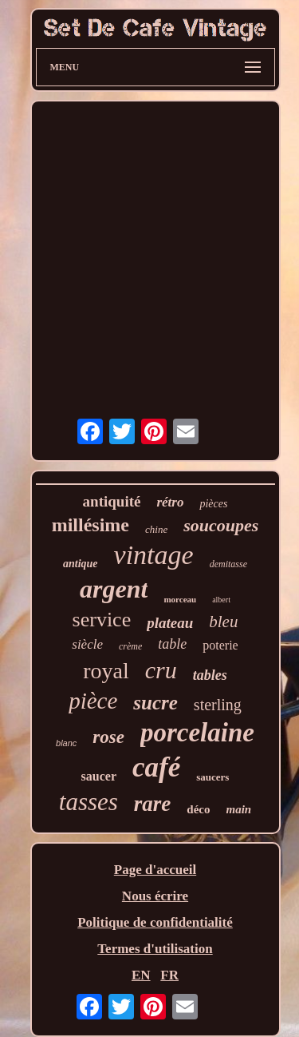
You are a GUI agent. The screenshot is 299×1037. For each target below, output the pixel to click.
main (239, 809)
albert (221, 599)
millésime (90, 525)
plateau (170, 622)
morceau (179, 599)
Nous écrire (155, 896)
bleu (223, 621)
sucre (155, 702)
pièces (213, 504)
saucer (98, 776)
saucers (212, 777)
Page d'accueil (155, 869)
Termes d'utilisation (154, 948)
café (156, 767)
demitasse (228, 564)
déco (198, 809)
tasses (88, 802)
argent (114, 588)
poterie (220, 645)
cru (161, 670)
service (102, 619)
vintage (154, 555)
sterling (218, 704)
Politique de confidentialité (155, 922)
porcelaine (197, 732)
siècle (87, 644)
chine (156, 529)
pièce (93, 700)
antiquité (112, 501)
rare (152, 804)
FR (169, 975)
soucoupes (220, 525)
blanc (66, 743)
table (172, 644)
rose (108, 737)
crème (130, 646)
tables (210, 675)
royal (106, 670)
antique (80, 564)
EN (141, 975)
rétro (169, 502)
